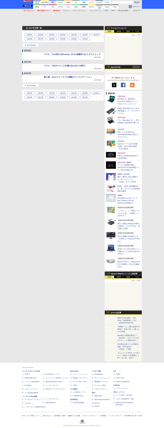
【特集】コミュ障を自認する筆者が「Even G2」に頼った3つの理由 (128, 329)
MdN (93, 393)
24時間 (118, 31)
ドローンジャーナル (31, 389)
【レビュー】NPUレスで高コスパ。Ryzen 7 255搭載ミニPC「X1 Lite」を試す (128, 355)
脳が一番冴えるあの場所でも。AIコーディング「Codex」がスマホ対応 (127, 179)
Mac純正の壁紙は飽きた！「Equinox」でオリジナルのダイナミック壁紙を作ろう (128, 337)
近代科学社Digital (78, 402)
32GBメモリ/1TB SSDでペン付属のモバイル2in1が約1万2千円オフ (128, 251)
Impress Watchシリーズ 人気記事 (124, 274)
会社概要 (103, 416)
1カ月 (137, 31)
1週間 (128, 31)
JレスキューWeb (100, 385)
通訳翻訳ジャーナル (101, 381)
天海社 (118, 374)
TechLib (96, 406)
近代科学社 (74, 399)
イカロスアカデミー (101, 389)
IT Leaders (28, 385)
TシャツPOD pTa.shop (124, 395)
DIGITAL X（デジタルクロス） (56, 389)
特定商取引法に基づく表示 (133, 416)
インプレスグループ (115, 416)
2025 (29, 35)
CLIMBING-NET (78, 396)
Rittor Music (74, 371)
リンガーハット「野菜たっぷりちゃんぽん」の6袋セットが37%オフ (128, 213)
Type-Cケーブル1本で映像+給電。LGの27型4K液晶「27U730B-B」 (127, 146)
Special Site (116, 67)
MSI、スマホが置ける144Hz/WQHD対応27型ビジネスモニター (128, 134)
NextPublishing (51, 402)
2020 (85, 35)
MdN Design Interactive (102, 399)
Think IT (27, 374)
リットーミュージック (80, 374)
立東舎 (75, 385)
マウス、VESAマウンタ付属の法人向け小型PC (65, 66)
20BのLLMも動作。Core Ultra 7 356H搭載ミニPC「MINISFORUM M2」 (126, 320)
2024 (40, 35)
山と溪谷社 (74, 389)
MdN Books (98, 396)
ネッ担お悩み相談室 (31, 393)
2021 (74, 35)
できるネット (29, 403)
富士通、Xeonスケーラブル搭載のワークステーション (68, 77)
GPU (106, 10)
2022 (63, 35)
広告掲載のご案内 (60, 416)
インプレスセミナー (52, 385)
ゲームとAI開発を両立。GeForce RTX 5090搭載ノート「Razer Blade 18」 (128, 167)
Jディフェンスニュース (102, 378)
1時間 (109, 31)
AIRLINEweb (98, 374)
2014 (74, 39)
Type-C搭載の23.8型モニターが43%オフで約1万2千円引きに (128, 238)
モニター (66, 10)
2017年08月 (31, 45)
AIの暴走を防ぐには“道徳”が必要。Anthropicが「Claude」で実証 (128, 346)
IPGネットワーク (119, 392)
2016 (52, 39)
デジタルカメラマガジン (33, 399)
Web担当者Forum (30, 378)
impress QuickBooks (122, 381)
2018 (29, 39)
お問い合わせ (46, 416)
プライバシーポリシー (90, 416)
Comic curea (120, 378)
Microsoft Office (123, 10)
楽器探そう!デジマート (80, 378)
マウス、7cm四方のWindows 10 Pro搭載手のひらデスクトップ (72, 54)
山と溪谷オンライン (79, 392)
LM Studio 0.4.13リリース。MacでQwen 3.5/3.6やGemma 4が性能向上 (128, 200)
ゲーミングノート (95, 10)
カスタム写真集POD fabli (125, 399)
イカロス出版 (96, 371)
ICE (115, 371)
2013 (85, 39)
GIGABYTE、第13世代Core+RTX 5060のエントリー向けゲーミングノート (127, 101)
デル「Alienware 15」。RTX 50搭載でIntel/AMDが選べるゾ (128, 122)
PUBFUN (117, 385)
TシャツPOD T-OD (79, 381)
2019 (96, 35)
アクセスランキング (118, 28)
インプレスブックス (52, 399)
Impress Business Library (54, 381)
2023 (52, 35)
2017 (40, 39)
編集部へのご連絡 (74, 416)
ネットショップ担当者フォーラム (57, 378)
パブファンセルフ (122, 388)
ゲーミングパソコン (79, 10)
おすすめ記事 (116, 313)
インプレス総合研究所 (32, 381)
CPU (113, 10)
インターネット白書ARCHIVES (35, 407)
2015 (63, 39)
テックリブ (95, 403)
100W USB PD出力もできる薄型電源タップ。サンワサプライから (128, 110)
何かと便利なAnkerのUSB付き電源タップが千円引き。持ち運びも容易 (128, 226)
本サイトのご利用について (31, 416)
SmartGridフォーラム (53, 374)
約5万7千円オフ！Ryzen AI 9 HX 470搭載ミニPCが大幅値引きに (128, 264)
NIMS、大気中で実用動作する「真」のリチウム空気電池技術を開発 (128, 188)
